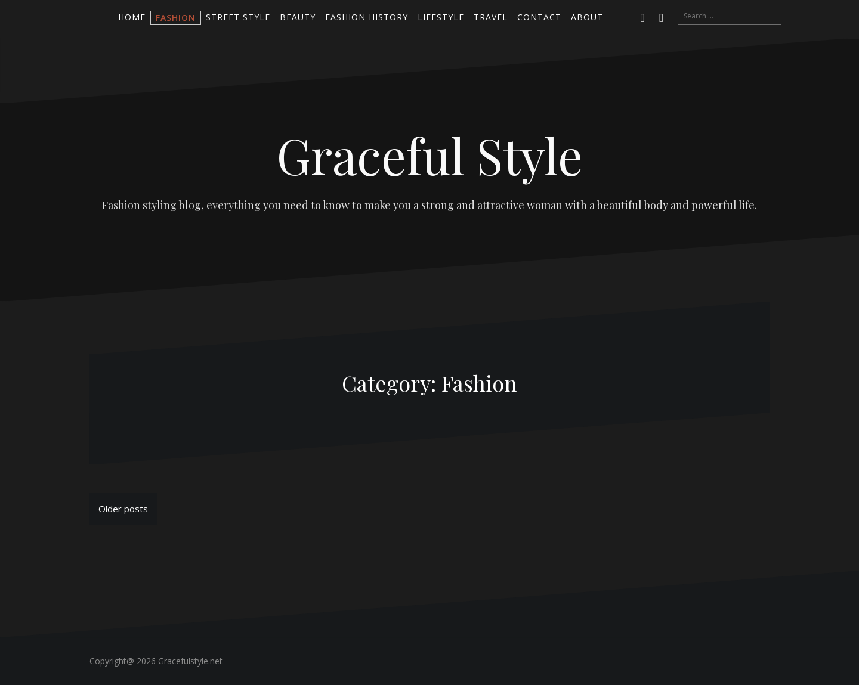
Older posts (123, 508)
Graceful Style (430, 155)
